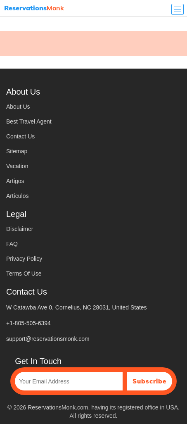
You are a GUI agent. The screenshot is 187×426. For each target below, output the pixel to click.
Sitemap (16, 151)
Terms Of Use (24, 273)
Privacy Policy (24, 258)
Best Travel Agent (29, 121)
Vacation (17, 166)
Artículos (17, 196)
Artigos (15, 181)
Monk (34, 8)
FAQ (12, 243)
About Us (18, 106)
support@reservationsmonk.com (48, 339)
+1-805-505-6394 (28, 323)
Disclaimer (19, 229)
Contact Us (20, 136)
